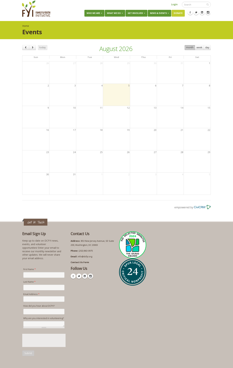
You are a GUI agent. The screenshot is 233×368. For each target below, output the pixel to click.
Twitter (196, 12)
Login (174, 4)
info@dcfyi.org (85, 256)
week (199, 47)
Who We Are (93, 13)
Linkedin (202, 12)
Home (25, 25)
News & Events (158, 13)
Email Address (31, 294)
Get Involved (135, 13)
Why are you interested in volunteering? (43, 318)
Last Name (29, 281)
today (42, 47)
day (207, 47)
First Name (29, 269)
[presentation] (48, 340)
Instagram (208, 12)
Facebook (190, 12)
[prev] (25, 47)
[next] (32, 47)
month (189, 47)
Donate (178, 13)
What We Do (114, 13)
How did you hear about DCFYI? (39, 305)
